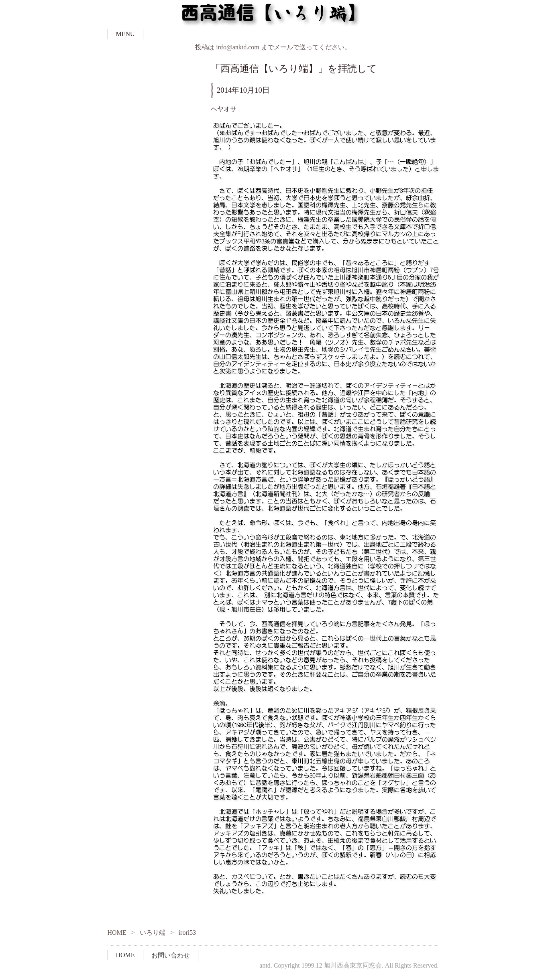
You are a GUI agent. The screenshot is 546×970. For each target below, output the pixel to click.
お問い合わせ (170, 955)
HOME (117, 932)
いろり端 (152, 932)
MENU (125, 33)
